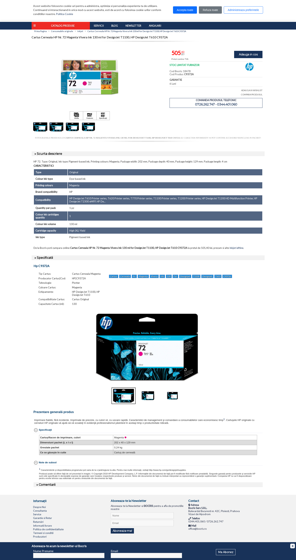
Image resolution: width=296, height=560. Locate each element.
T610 (218, 276)
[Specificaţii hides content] (43, 430)
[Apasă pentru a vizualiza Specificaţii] (103, 115)
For (175, 276)
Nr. (134, 276)
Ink (162, 276)
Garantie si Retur (42, 518)
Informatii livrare (42, 525)
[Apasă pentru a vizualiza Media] (76, 115)
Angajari (155, 25)
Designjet (185, 276)
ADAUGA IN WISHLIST (251, 90)
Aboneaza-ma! (122, 531)
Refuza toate (210, 10)
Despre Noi (39, 507)
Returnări (38, 521)
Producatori (40, 536)
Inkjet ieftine (236, 247)
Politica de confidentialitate (48, 529)
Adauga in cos (248, 54)
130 (169, 276)
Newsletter (133, 25)
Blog (114, 25)
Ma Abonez (225, 552)
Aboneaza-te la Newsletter (128, 500)
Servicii (99, 25)
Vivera (154, 276)
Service (37, 514)
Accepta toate (185, 10)
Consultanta (40, 510)
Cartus (113, 276)
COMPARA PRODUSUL (251, 94)
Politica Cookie (64, 14)
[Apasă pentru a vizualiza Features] (89, 115)
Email (114, 551)
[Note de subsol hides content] (45, 462)
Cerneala (125, 276)
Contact (193, 500)
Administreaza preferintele (243, 10)
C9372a (227, 276)
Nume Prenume (43, 551)
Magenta (143, 276)
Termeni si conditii (43, 532)
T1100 (196, 276)
